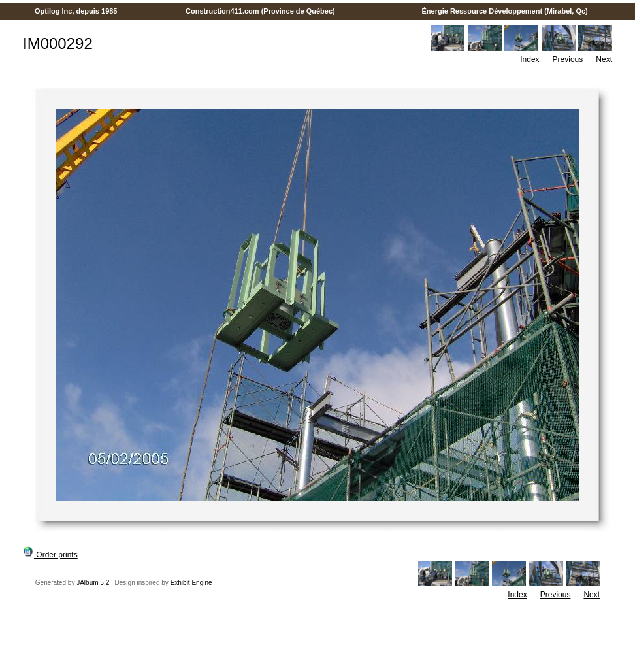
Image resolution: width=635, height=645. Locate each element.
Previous (568, 59)
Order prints (50, 554)
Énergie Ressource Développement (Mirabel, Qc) (504, 11)
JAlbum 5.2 (92, 582)
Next (604, 59)
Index (529, 59)
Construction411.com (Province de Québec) (260, 11)
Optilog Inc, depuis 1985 (76, 11)
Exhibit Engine (191, 582)
